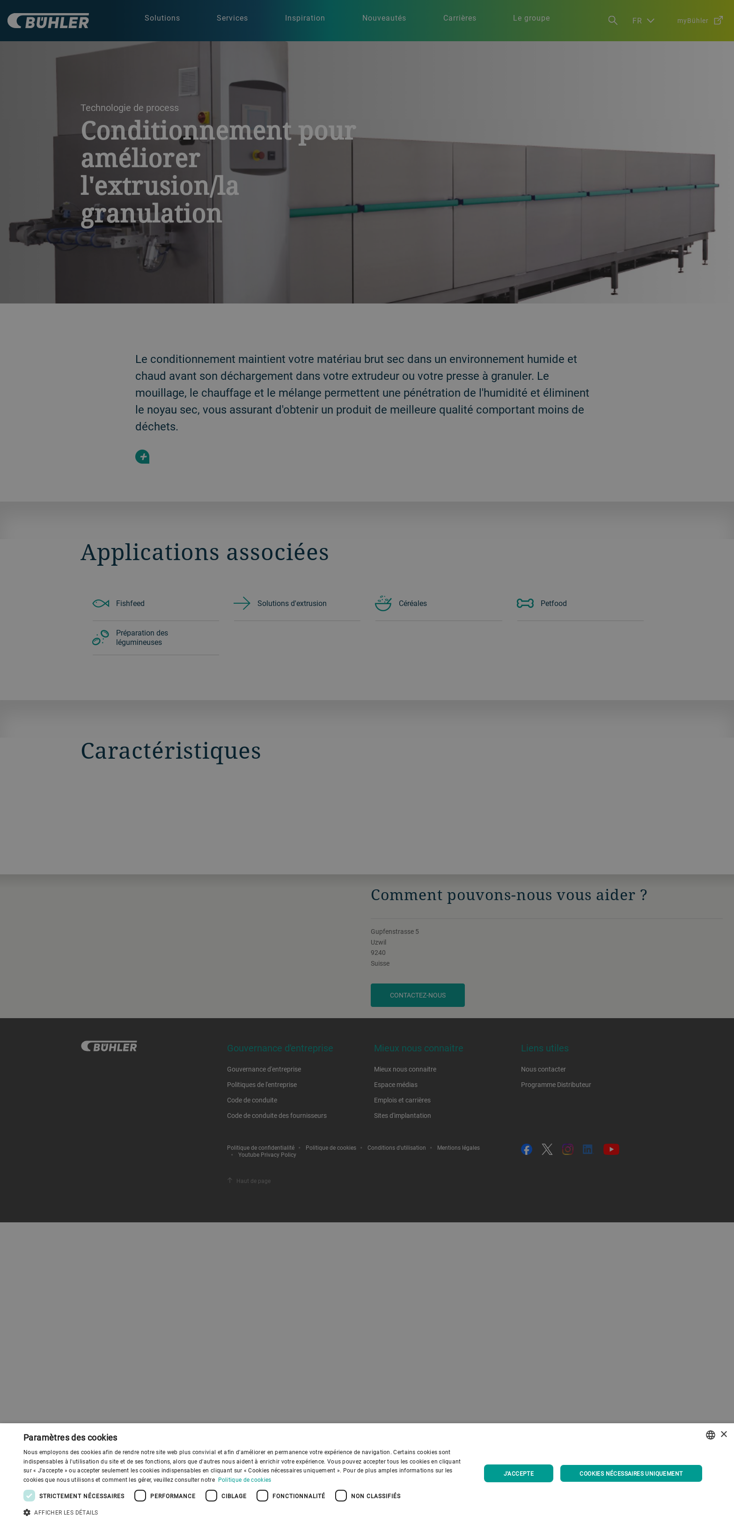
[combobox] (710, 1435)
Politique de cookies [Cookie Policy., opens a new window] (245, 1479)
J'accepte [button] (519, 1473)
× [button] (723, 1434)
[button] (245, 1511)
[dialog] (367, 1473)
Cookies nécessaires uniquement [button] (631, 1473)
